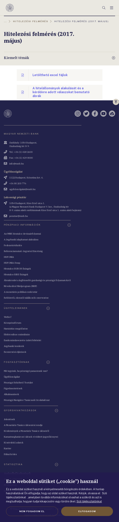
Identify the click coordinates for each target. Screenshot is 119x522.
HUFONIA (9, 256)
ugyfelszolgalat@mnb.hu (22, 189)
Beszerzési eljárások (15, 351)
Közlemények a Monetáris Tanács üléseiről (26, 430)
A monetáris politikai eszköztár (20, 291)
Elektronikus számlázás (17, 334)
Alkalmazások (11, 394)
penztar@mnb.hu (18, 216)
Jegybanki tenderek (14, 346)
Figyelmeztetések (13, 388)
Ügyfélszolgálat (12, 376)
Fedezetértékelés (13, 245)
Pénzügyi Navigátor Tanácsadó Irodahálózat (27, 400)
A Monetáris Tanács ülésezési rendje (23, 425)
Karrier (7, 448)
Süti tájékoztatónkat (89, 501)
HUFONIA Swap (12, 262)
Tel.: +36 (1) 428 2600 (21, 151)
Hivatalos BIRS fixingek (16, 274)
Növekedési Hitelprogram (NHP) (20, 286)
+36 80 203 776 (17, 183)
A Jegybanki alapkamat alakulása (21, 239)
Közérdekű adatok (13, 442)
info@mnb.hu (16, 163)
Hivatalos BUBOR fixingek (17, 268)
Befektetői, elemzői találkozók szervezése (26, 297)
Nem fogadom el (32, 511)
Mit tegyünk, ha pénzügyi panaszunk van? (26, 370)
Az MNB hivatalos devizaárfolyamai (22, 233)
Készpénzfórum (12, 322)
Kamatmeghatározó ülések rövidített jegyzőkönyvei (31, 436)
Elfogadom (87, 511)
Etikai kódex (10, 454)
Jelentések (9, 419)
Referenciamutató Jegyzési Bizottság (23, 251)
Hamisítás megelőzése (16, 328)
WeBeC (8, 316)
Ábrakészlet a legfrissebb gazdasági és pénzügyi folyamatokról (37, 280)
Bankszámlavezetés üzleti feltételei (22, 340)
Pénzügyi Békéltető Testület (18, 382)
